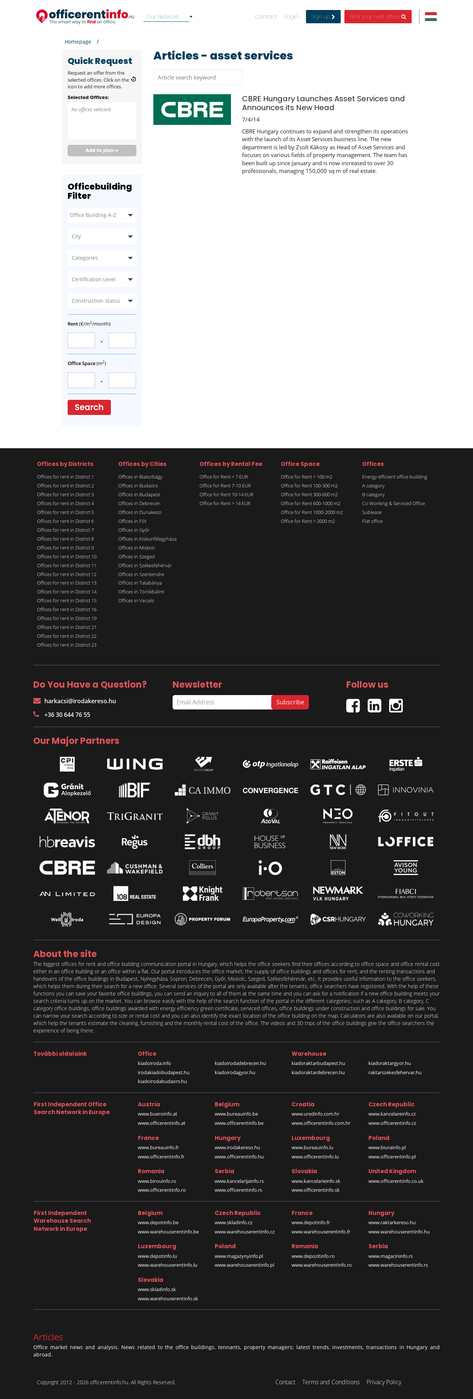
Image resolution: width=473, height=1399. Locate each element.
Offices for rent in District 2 (65, 485)
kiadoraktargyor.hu (389, 1063)
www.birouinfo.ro (157, 1181)
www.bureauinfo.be (236, 1113)
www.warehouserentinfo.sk (168, 1298)
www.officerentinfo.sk (316, 1190)
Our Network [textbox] (162, 16)
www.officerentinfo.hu (239, 1156)
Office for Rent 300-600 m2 (309, 494)
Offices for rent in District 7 (65, 530)
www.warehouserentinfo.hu (399, 1231)
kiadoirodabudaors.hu (162, 1081)
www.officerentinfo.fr (161, 1156)
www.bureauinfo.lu (312, 1147)
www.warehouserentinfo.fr (321, 1231)
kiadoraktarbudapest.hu (318, 1063)
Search (89, 407)
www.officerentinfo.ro (162, 1190)
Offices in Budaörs (138, 485)
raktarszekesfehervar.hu (395, 1072)
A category (373, 485)
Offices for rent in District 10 (66, 556)
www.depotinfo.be (158, 1222)
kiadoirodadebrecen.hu (240, 1063)
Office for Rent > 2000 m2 (308, 521)
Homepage (78, 41)
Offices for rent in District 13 (66, 582)
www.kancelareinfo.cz (392, 1113)
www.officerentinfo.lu (315, 1156)
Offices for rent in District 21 (66, 627)
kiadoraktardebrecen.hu (318, 1072)
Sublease (372, 512)
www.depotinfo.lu (157, 1256)
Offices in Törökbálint (141, 591)
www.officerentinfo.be (239, 1123)
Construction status (96, 300)
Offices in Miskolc (136, 547)
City (76, 236)
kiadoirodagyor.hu (235, 1072)
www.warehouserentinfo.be (168, 1231)
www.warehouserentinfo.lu (167, 1265)
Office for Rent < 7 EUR (224, 476)
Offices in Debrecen (139, 503)
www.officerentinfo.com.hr (321, 1123)
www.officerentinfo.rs (238, 1190)
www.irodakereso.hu (237, 1147)
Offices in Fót (132, 521)
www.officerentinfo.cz (392, 1123)
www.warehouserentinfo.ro (322, 1265)
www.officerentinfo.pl (392, 1156)
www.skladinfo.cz (233, 1222)
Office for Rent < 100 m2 (306, 476)
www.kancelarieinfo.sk (316, 1181)
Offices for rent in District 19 (66, 618)
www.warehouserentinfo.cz (245, 1231)
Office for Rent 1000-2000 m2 (312, 512)
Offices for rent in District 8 (65, 538)
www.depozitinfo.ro (313, 1256)
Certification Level (94, 279)
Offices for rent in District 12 (66, 574)
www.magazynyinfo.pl (239, 1256)
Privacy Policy (384, 1382)
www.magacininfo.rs (390, 1256)
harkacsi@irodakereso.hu (74, 701)
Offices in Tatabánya (140, 582)
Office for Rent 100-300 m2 (309, 485)
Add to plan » (102, 150)
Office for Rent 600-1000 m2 (310, 503)
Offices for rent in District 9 (65, 547)
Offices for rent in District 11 (66, 565)
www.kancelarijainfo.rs (239, 1181)
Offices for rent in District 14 (66, 591)
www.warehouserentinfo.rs (398, 1265)
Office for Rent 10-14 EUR (226, 494)
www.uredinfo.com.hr (315, 1113)
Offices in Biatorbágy (140, 476)
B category (373, 494)
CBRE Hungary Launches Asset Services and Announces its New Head (323, 103)
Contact (266, 16)
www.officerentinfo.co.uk (395, 1181)
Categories (85, 257)
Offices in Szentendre (141, 574)
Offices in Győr (134, 530)
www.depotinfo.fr (311, 1222)
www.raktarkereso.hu (392, 1222)
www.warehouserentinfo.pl (244, 1265)
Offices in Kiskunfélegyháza (147, 538)
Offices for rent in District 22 (66, 636)
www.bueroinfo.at (157, 1113)
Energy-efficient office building (394, 476)
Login (292, 16)
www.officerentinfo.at (162, 1123)
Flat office (372, 521)
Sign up (323, 16)
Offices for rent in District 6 (65, 521)
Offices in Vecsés (136, 600)
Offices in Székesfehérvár (145, 565)
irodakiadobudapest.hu (164, 1072)
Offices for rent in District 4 (65, 503)
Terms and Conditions (331, 1382)
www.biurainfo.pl (387, 1147)
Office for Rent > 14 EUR (225, 503)
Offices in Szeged (136, 556)
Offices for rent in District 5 (65, 512)
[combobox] (169, 16)
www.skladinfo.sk (157, 1289)
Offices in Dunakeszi (139, 512)
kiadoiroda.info (154, 1063)
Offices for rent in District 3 (65, 494)
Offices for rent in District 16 (66, 609)
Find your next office (378, 16)
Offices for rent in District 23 (66, 644)
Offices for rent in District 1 (65, 476)
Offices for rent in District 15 (66, 600)
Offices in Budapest (139, 494)
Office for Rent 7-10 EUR (225, 485)
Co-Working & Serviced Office (393, 503)
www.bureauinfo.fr (158, 1147)
